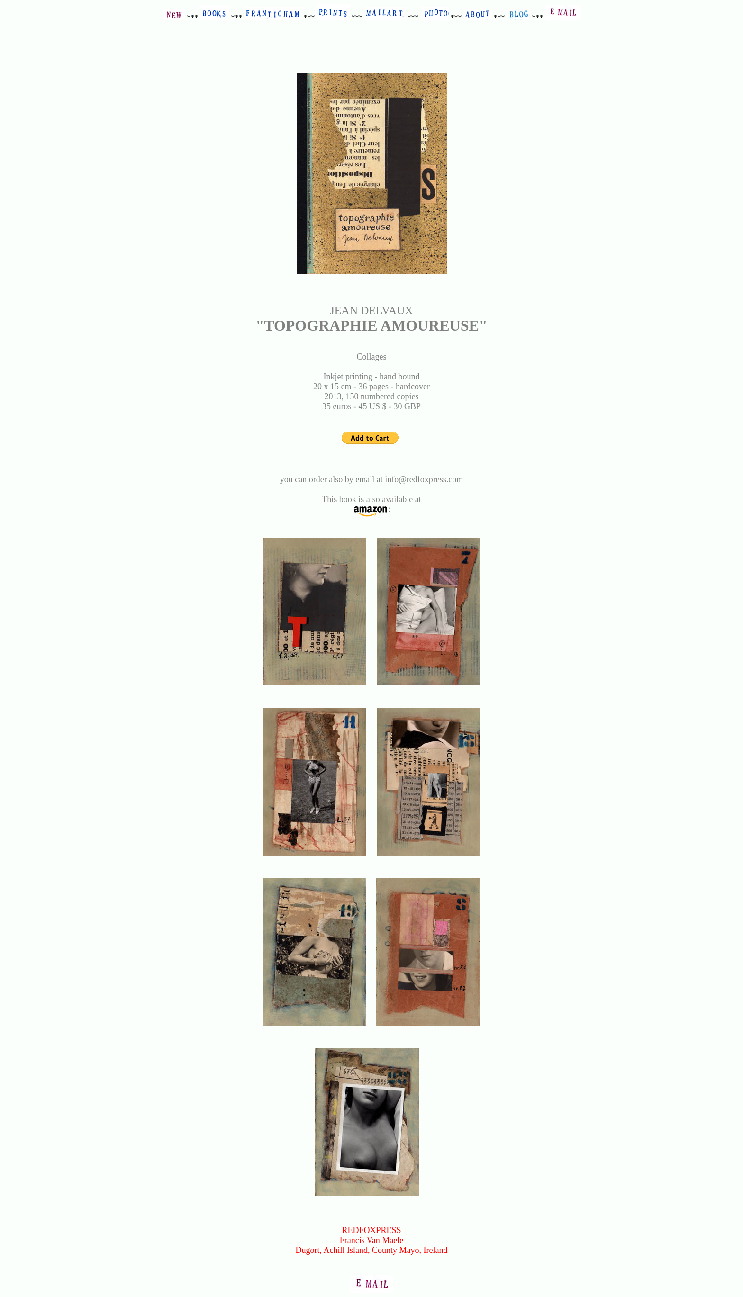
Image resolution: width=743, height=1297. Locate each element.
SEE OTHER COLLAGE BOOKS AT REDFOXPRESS (371, 1210)
